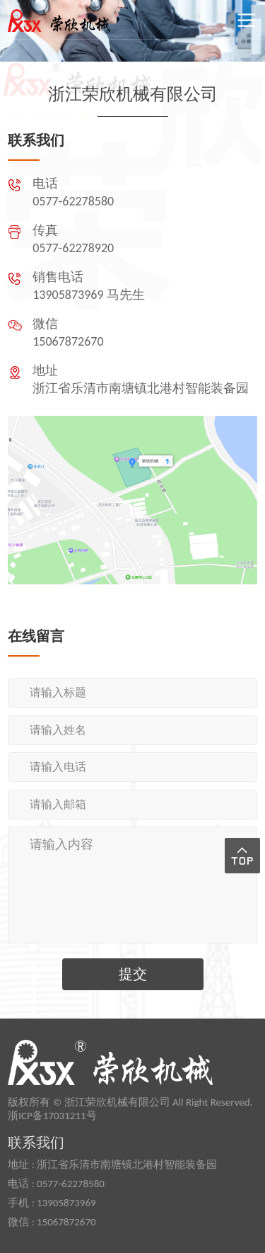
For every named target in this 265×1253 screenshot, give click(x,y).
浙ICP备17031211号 (52, 1115)
